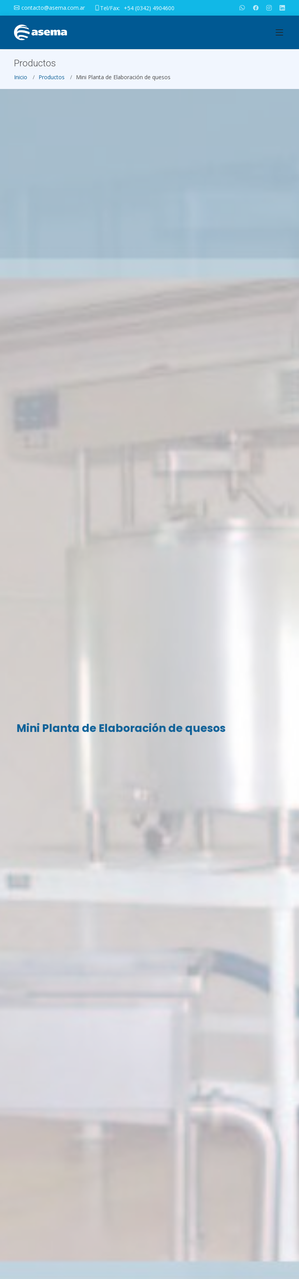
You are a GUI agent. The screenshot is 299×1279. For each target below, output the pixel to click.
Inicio (20, 79)
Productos (52, 79)
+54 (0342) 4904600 (149, 8)
